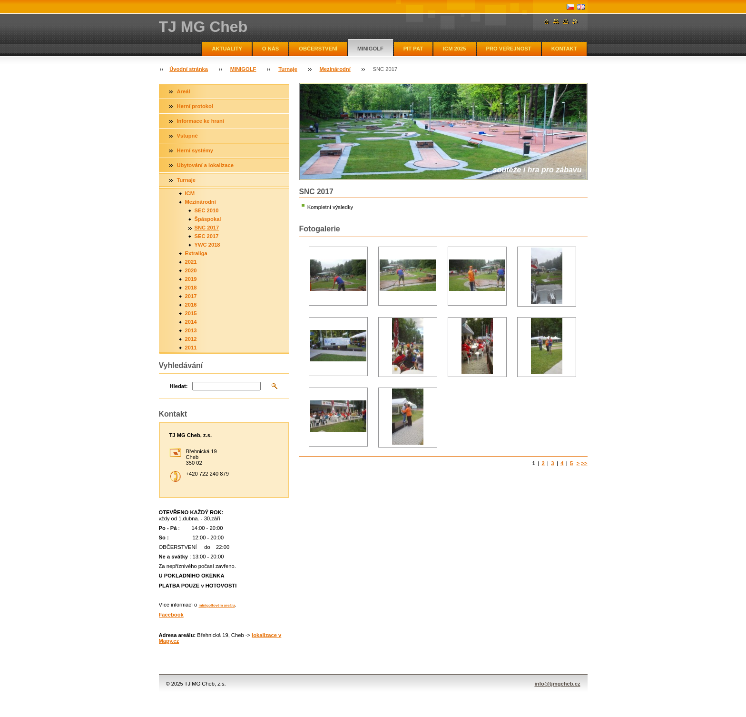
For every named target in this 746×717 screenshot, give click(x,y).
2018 (191, 287)
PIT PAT (413, 48)
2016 (191, 305)
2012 (191, 339)
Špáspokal (208, 219)
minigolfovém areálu (216, 605)
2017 (191, 296)
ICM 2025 (454, 48)
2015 (191, 313)
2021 (191, 262)
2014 (191, 322)
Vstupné (187, 136)
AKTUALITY (227, 48)
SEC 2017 (207, 236)
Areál (183, 91)
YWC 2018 (207, 245)
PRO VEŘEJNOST (508, 48)
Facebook (171, 614)
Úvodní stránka (188, 69)
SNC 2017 (207, 227)
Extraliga (196, 253)
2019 (191, 279)
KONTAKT (564, 48)
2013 (191, 330)
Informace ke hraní (200, 121)
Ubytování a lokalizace (205, 165)
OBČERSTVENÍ (318, 48)
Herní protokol (195, 106)
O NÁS (270, 48)
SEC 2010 (207, 210)
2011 (191, 347)
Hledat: (179, 386)
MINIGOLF (370, 48)
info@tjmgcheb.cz (557, 684)
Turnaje (287, 69)
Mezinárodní (335, 69)
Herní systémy (195, 150)
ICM (190, 193)
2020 (191, 270)
